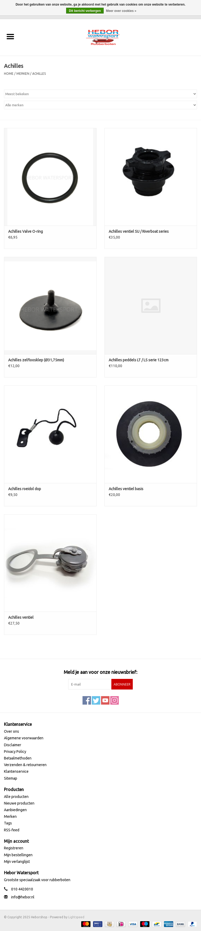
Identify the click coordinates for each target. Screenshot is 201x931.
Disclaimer (12, 745)
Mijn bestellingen (18, 855)
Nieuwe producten (19, 803)
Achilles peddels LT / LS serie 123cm (138, 360)
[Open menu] (10, 36)
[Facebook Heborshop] (87, 700)
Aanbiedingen (15, 810)
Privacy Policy (15, 751)
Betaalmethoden (17, 758)
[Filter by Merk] (100, 105)
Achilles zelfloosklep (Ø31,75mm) (36, 360)
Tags (8, 823)
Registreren (13, 848)
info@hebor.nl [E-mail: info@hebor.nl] (22, 897)
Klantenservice (16, 771)
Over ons (11, 731)
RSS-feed (11, 830)
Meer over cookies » (121, 11)
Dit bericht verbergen (85, 11)
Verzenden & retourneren (25, 765)
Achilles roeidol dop (24, 489)
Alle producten (16, 796)
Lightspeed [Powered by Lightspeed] (76, 917)
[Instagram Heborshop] (114, 700)
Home (8, 73)
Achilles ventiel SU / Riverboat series (139, 231)
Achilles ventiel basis (126, 489)
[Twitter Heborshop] (96, 700)
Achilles (39, 73)
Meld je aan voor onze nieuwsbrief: (100, 672)
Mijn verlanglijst (17, 861)
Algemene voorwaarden (23, 738)
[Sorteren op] (100, 94)
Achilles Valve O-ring (25, 231)
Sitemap (10, 778)
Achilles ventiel (21, 617)
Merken (22, 73)
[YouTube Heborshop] (105, 700)
